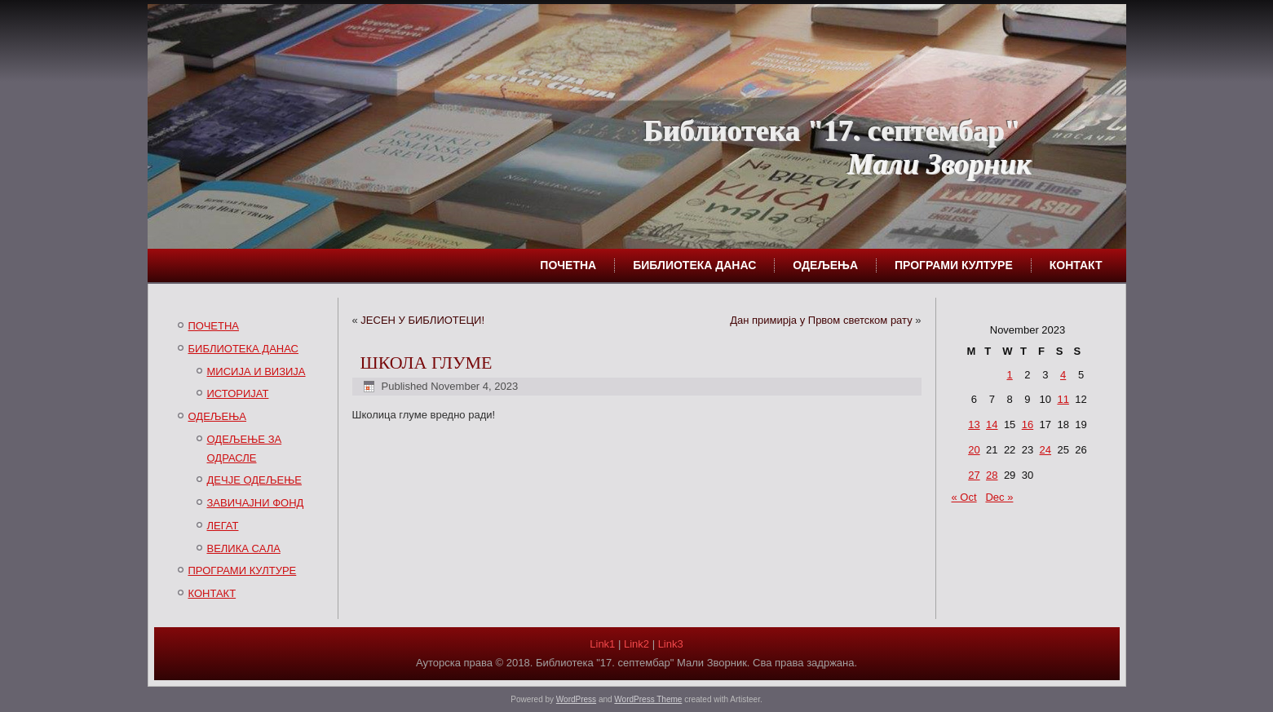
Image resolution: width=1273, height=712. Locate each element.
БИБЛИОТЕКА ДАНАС (694, 265)
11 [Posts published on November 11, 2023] (1062, 399)
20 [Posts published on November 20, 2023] (973, 450)
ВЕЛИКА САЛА (244, 548)
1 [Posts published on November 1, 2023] (1009, 375)
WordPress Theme (648, 699)
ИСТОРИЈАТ (238, 393)
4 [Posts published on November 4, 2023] (1063, 375)
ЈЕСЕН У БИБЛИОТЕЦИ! (422, 320)
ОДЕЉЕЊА (825, 265)
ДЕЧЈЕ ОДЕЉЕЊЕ (254, 480)
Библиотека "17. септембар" (831, 130)
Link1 (602, 644)
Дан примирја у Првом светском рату (821, 320)
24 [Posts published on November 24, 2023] (1045, 450)
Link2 (636, 644)
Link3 (670, 644)
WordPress (576, 699)
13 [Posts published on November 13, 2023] (973, 424)
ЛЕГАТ (223, 526)
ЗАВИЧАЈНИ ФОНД (255, 503)
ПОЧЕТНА (568, 265)
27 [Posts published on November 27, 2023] (973, 475)
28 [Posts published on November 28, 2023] (991, 475)
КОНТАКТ (1076, 265)
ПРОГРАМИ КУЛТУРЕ (954, 265)
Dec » (999, 497)
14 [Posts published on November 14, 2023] (991, 424)
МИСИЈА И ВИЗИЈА (256, 371)
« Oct (964, 497)
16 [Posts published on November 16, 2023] (1027, 424)
